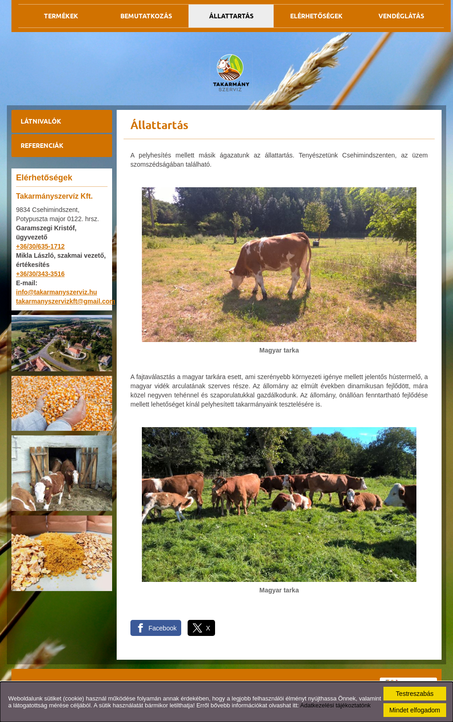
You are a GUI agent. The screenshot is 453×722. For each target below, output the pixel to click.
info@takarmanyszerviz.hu (56, 292)
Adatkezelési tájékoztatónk (335, 705)
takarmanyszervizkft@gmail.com (65, 301)
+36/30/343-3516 (40, 273)
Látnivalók (41, 121)
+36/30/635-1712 (40, 246)
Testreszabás (414, 693)
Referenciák (42, 145)
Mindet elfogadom (414, 710)
